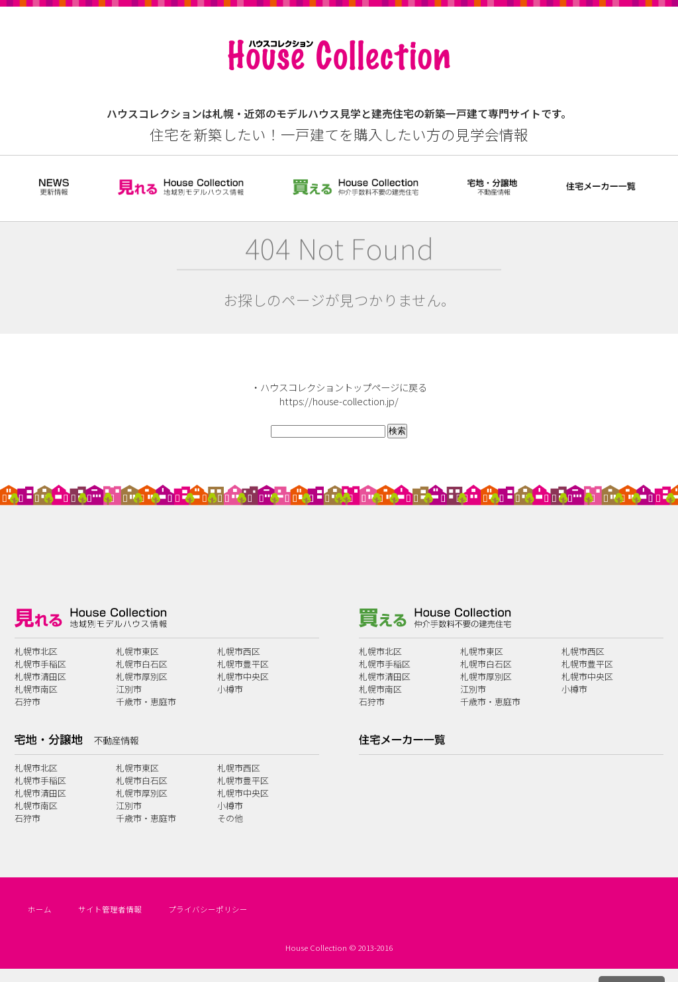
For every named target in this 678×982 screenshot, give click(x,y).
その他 (230, 818)
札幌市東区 (137, 651)
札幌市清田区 (40, 676)
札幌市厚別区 (142, 676)
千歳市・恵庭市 (146, 701)
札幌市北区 (36, 651)
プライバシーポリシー (208, 909)
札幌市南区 (36, 689)
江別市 (129, 689)
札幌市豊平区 (243, 664)
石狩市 (27, 701)
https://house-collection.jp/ (339, 401)
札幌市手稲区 (40, 664)
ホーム (40, 909)
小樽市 (230, 689)
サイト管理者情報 (110, 909)
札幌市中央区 (243, 676)
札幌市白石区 (142, 664)
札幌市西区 (238, 651)
